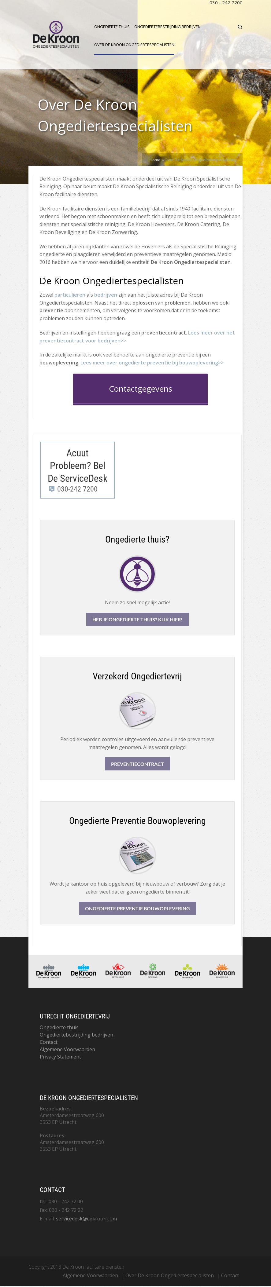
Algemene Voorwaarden (67, 1050)
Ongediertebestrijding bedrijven (167, 26)
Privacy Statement (60, 1058)
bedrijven (105, 296)
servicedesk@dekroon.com (86, 1219)
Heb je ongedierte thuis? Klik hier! (137, 620)
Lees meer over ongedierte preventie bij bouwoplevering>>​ (152, 363)
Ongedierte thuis (112, 26)
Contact (49, 1043)
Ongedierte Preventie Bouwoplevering (137, 910)
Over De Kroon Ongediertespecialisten (134, 44)
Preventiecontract (137, 765)
